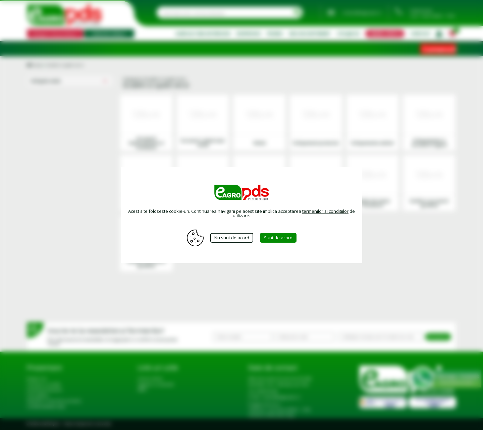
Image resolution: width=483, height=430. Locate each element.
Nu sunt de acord (231, 238)
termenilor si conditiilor (325, 211)
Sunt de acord (278, 238)
